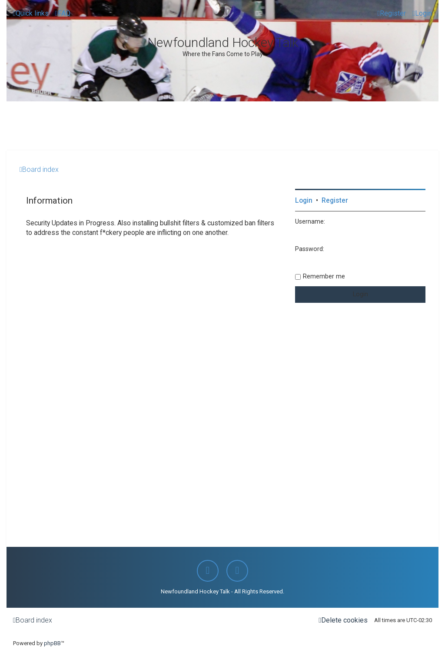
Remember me (324, 276)
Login (303, 200)
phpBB (52, 643)
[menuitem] (62, 13)
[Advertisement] (165, 125)
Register (335, 200)
